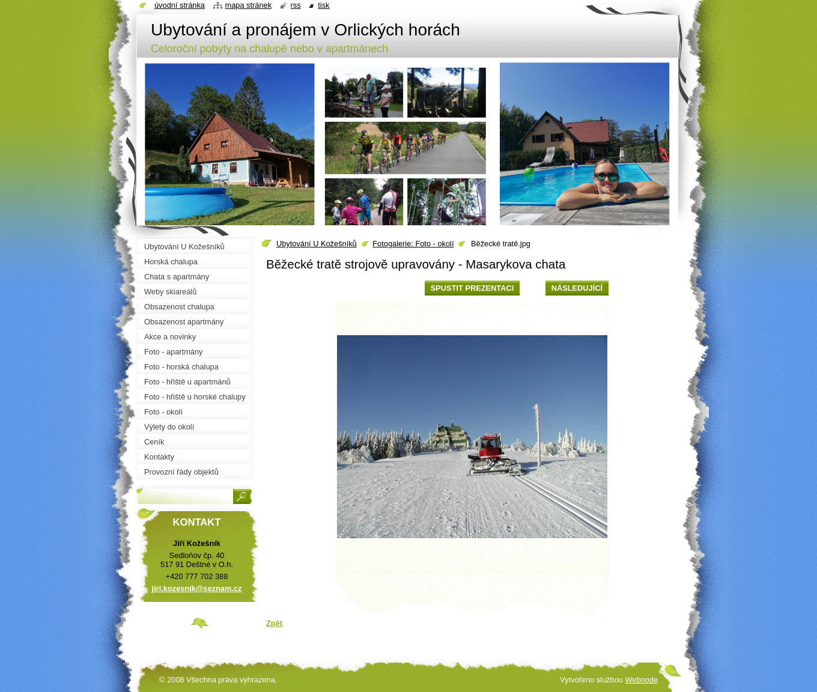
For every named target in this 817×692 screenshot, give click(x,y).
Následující (577, 288)
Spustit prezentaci (472, 288)
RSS (296, 5)
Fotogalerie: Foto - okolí (413, 243)
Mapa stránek (248, 5)
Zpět (274, 623)
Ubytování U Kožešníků (316, 243)
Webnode (641, 679)
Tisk (323, 5)
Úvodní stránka (179, 5)
